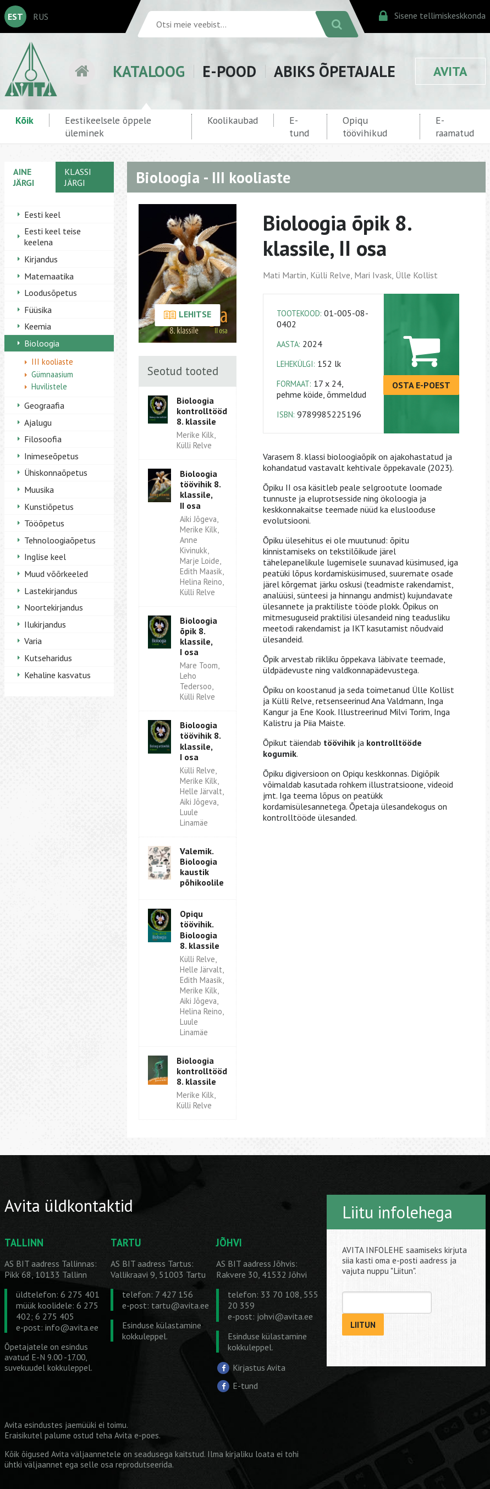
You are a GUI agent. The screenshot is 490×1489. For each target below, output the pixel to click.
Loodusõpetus (50, 292)
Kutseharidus (48, 657)
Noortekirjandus (53, 607)
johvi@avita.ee (285, 1316)
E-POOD (229, 71)
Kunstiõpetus (49, 506)
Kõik (24, 120)
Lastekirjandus (51, 590)
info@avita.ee (71, 1327)
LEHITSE (187, 315)
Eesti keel (42, 214)
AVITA (450, 71)
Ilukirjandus (45, 624)
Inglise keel (45, 556)
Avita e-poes (136, 1435)
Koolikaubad (232, 120)
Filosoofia (43, 438)
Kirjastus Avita (259, 1366)
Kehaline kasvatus (57, 674)
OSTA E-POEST (421, 385)
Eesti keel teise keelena (52, 237)
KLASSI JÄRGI (77, 177)
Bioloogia (41, 343)
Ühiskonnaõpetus (55, 472)
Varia (33, 640)
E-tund (299, 126)
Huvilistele (49, 386)
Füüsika (38, 309)
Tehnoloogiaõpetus (60, 540)
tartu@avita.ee (180, 1305)
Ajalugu (38, 422)
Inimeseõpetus (51, 455)
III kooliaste (52, 361)
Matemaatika (49, 276)
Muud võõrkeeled (56, 573)
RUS (40, 16)
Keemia (37, 326)
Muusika (39, 489)
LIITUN (363, 1325)
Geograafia (44, 405)
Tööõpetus (44, 523)
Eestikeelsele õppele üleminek (108, 126)
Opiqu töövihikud (365, 126)
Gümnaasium (52, 374)
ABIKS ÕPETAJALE (334, 71)
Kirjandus (41, 259)
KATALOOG (149, 71)
